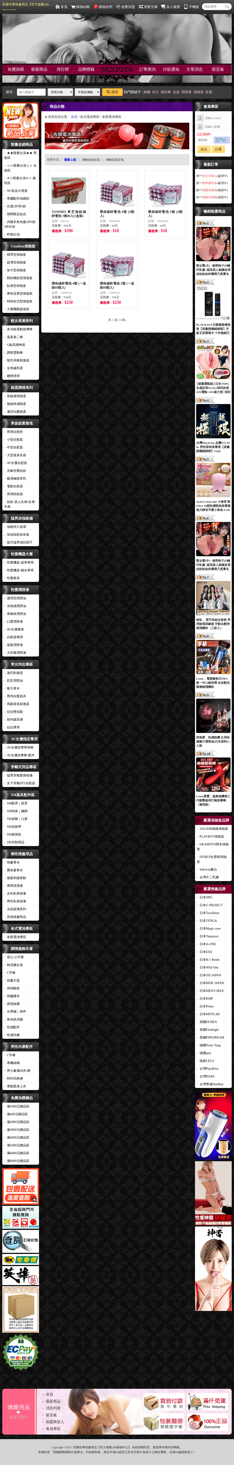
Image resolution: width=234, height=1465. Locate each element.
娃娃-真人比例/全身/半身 (19, 504)
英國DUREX (207, 1022)
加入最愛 (170, 7)
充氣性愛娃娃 (15, 470)
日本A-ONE (206, 944)
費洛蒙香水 (13, 870)
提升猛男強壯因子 (18, 542)
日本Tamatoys (207, 936)
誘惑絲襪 (12, 1004)
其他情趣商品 (15, 917)
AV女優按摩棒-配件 (19, 755)
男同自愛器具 (15, 696)
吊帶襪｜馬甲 (15, 1011)
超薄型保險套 (15, 262)
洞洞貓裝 (12, 988)
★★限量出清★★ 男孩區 (20, 155)
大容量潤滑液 (15, 652)
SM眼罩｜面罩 (16, 803)
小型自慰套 (13, 439)
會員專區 (53, 1429)
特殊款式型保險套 (18, 301)
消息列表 (53, 1408)
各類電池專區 (15, 937)
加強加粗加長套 (16, 534)
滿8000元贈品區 (16, 1161)
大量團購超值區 (16, 309)
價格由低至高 (91, 159)
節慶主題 (12, 980)
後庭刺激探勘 (15, 878)
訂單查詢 (147, 69)
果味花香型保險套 (18, 293)
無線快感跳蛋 (15, 404)
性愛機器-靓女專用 (19, 570)
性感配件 (12, 1027)
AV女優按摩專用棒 (18, 747)
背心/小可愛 (14, 957)
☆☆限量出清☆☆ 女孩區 (20, 168)
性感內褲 (12, 1035)
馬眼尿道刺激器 (16, 704)
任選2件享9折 (15, 206)
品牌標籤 (86, 69)
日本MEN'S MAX (210, 991)
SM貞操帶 (12, 826)
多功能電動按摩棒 (18, 329)
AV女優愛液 (14, 629)
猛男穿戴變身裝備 (18, 775)
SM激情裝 (12, 834)
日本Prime (205, 1006)
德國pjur (204, 1053)
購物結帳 (80, 7)
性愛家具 (12, 578)
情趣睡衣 (12, 996)
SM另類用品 (14, 842)
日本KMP (205, 998)
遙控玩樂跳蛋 (15, 411)
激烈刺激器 (13, 673)
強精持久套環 (15, 527)
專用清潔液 (13, 885)
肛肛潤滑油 (13, 680)
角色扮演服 (13, 1019)
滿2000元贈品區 (16, 1122)
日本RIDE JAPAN (210, 983)
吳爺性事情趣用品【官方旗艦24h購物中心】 (27, 7)
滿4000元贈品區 (16, 1137)
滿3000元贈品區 (16, 1129)
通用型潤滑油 (15, 598)
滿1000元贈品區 (16, 1106)
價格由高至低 (115, 159)
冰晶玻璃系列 (15, 909)
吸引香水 (12, 688)
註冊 (218, 149)
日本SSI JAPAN (209, 975)
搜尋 (112, 92)
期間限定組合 (15, 214)
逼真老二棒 (13, 337)
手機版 (191, 7)
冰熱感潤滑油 (15, 606)
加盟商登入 (55, 1422)
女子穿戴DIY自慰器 (19, 783)
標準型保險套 (15, 254)
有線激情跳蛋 (15, 396)
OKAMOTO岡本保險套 (213, 847)
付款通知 (171, 69)
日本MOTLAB (208, 1014)
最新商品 (39, 69)
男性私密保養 (15, 901)
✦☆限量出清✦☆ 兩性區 (20, 180)
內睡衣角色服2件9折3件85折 (20, 224)
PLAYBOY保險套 (210, 836)
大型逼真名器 (15, 455)
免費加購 (16, 69)
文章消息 (194, 69)
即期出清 (12, 234)
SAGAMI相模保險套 (212, 828)
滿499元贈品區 (16, 1114)
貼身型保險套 (15, 286)
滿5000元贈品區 (16, 1145)
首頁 (61, 7)
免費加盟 (125, 7)
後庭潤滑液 (13, 645)
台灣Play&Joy (208, 1068)
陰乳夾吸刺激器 (16, 360)
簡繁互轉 (148, 7)
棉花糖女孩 (13, 965)
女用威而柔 (13, 368)
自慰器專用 (13, 637)
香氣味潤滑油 (15, 614)
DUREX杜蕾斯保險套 (212, 859)
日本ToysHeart (208, 913)
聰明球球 (12, 376)
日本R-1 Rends (208, 959)
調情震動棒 (13, 352)
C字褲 (9, 972)
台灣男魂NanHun (210, 1084)
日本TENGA (207, 920)
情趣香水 (12, 862)
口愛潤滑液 (13, 621)
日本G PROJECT (210, 905)
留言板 (218, 69)
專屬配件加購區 (16, 198)
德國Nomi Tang (208, 1045)
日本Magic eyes (209, 928)
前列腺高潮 (13, 719)
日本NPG (204, 897)
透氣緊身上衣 (15, 1086)
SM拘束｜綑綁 (16, 811)
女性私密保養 (15, 893)
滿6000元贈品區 (16, 1153)
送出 (204, 149)
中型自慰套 (13, 447)
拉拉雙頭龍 (13, 712)
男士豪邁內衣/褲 (17, 1070)
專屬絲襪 (12, 1063)
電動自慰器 (13, 486)
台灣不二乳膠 (208, 877)
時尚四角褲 (13, 1078)
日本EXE (204, 952)
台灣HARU (206, 1076)
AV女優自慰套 (15, 463)
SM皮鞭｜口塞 (16, 819)
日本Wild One (207, 967)
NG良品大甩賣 (16, 191)
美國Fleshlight (208, 1029)
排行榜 (63, 69)
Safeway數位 (207, 869)
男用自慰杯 (13, 432)
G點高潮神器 (14, 345)
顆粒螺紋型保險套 (18, 278)
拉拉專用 (12, 727)
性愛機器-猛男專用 (19, 562)
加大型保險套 (15, 270)
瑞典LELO (205, 1061)
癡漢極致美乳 (15, 478)
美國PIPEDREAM (210, 1037)
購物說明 (102, 7)
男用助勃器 (13, 494)
